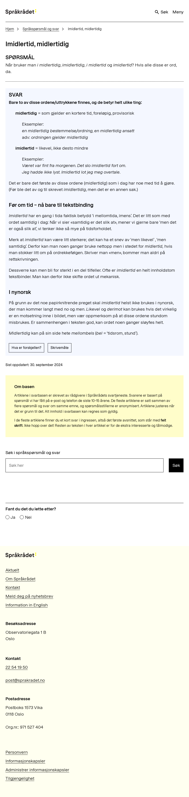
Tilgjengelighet (19, 778)
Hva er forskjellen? (26, 348)
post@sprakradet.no (25, 680)
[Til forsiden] (20, 12)
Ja (13, 517)
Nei (28, 517)
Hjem (9, 29)
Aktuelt (12, 570)
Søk (161, 12)
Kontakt (12, 587)
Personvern (16, 752)
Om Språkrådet (20, 578)
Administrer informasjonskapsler (37, 769)
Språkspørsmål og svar (41, 29)
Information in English (26, 605)
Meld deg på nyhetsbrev (29, 596)
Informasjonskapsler (25, 761)
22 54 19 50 (16, 667)
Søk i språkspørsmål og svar (32, 452)
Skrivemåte (60, 348)
